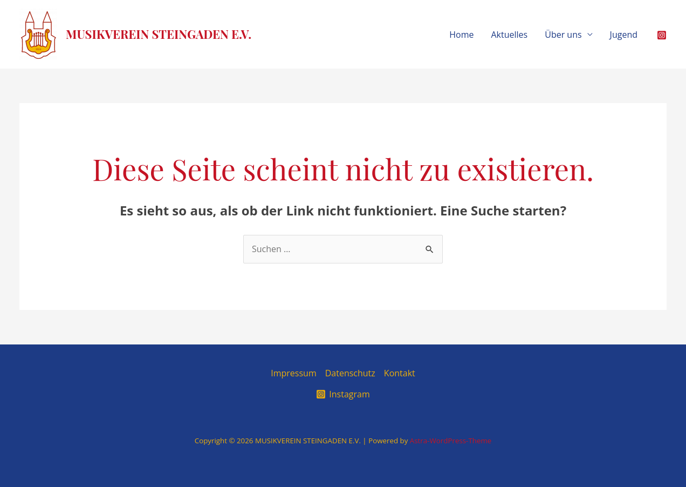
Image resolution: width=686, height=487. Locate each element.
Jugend (623, 34)
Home (461, 34)
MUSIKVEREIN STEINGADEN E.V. (158, 34)
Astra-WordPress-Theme (450, 440)
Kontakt (399, 373)
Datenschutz (350, 373)
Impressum (293, 373)
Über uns (563, 34)
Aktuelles (509, 34)
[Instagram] (662, 35)
